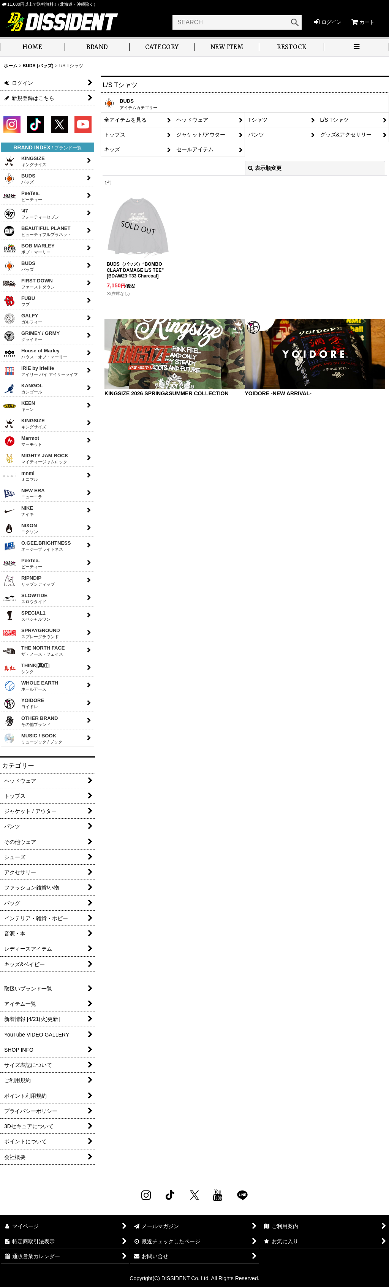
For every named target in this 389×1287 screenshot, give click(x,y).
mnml (20, 476)
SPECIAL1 (27, 615)
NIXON (20, 528)
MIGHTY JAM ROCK (35, 458)
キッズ (112, 149)
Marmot (22, 441)
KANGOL (23, 388)
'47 (31, 213)
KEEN (19, 406)
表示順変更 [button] (264, 168)
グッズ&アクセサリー (346, 135)
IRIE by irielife (40, 371)
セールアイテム (194, 149)
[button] (356, 47)
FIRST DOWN (29, 283)
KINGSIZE (24, 161)
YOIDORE (23, 703)
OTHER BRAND (30, 721)
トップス (114, 135)
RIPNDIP (29, 580)
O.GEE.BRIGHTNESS (37, 546)
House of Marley (35, 353)
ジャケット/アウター (201, 135)
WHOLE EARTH (30, 685)
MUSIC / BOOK (32, 738)
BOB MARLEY (29, 248)
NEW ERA (24, 493)
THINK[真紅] (26, 668)
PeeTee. (22, 196)
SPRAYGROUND (31, 633)
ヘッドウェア (192, 120)
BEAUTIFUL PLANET (37, 231)
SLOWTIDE (25, 598)
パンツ (256, 135)
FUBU (19, 301)
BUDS (19, 178)
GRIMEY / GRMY (31, 336)
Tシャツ (257, 120)
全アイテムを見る (125, 120)
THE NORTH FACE (34, 650)
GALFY (22, 318)
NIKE (18, 511)
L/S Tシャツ (334, 120)
